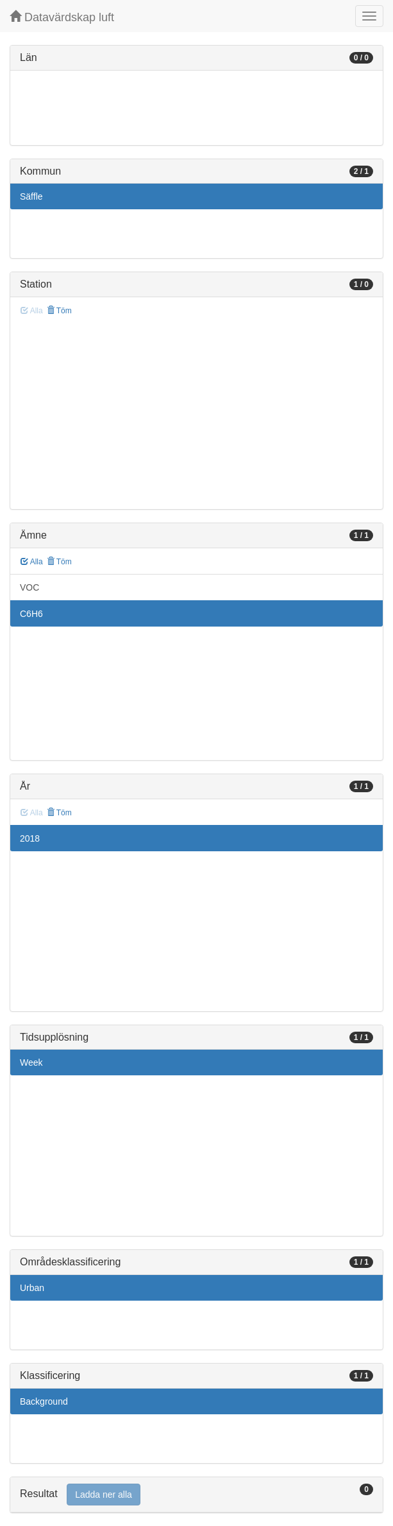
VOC (29, 587)
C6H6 (31, 614)
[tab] (196, 1495)
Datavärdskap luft (62, 17)
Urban (32, 1288)
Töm (59, 310)
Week (31, 1062)
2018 (30, 838)
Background (44, 1401)
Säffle (31, 196)
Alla (32, 561)
